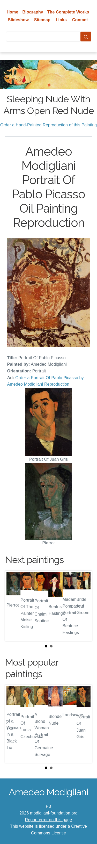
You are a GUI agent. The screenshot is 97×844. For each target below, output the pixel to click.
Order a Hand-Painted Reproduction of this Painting (48, 125)
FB (48, 806)
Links (61, 20)
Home (12, 12)
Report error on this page (48, 820)
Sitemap (42, 20)
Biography (32, 12)
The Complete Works (68, 12)
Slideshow (18, 20)
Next (84, 606)
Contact (80, 20)
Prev (13, 606)
